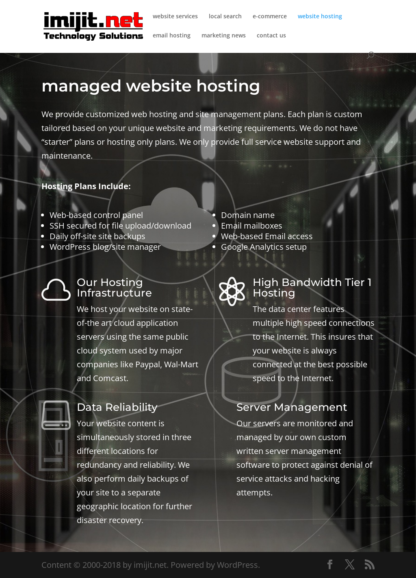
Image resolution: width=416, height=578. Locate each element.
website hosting (320, 16)
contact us (271, 36)
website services (175, 16)
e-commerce (270, 16)
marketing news (224, 36)
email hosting (172, 36)
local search (225, 16)
